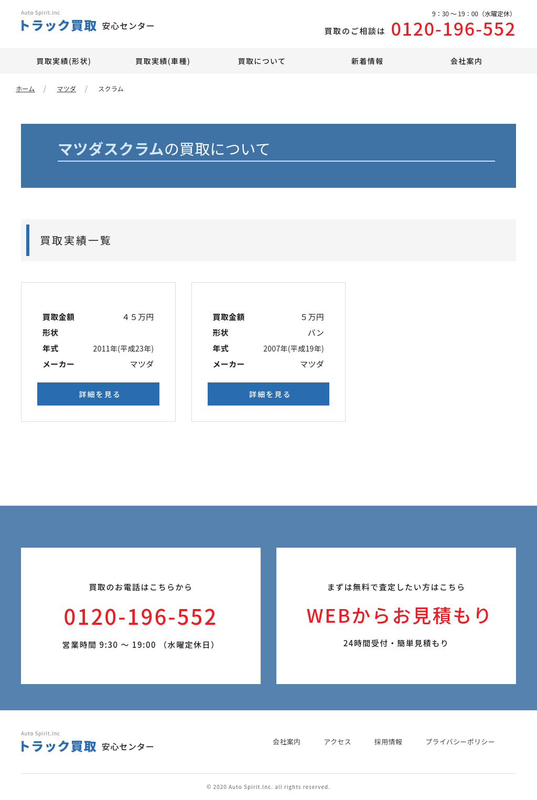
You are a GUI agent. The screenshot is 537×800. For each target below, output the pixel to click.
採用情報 (388, 741)
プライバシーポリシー (460, 741)
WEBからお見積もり (400, 614)
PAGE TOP (511, 784)
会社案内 (466, 61)
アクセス (337, 741)
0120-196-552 (392, 25)
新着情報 (367, 61)
